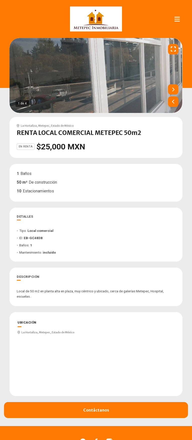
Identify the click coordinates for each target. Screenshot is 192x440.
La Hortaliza (29, 125)
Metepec (44, 125)
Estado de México (62, 125)
